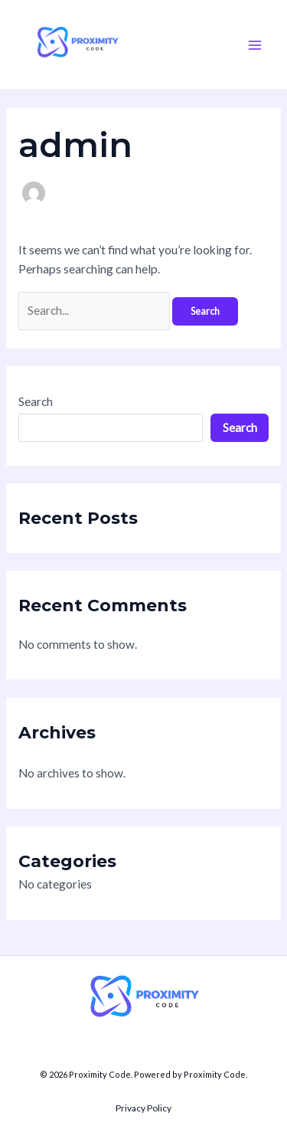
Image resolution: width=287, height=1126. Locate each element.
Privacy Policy (143, 1108)
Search (35, 401)
